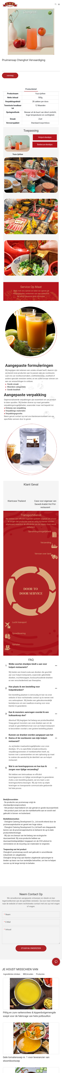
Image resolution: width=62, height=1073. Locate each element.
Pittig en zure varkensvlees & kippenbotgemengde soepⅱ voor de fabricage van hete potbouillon (29, 1014)
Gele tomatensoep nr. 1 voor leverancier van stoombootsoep (26, 1059)
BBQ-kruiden (28, 974)
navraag (10, 75)
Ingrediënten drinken (11, 974)
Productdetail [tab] (31, 89)
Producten (40, 974)
